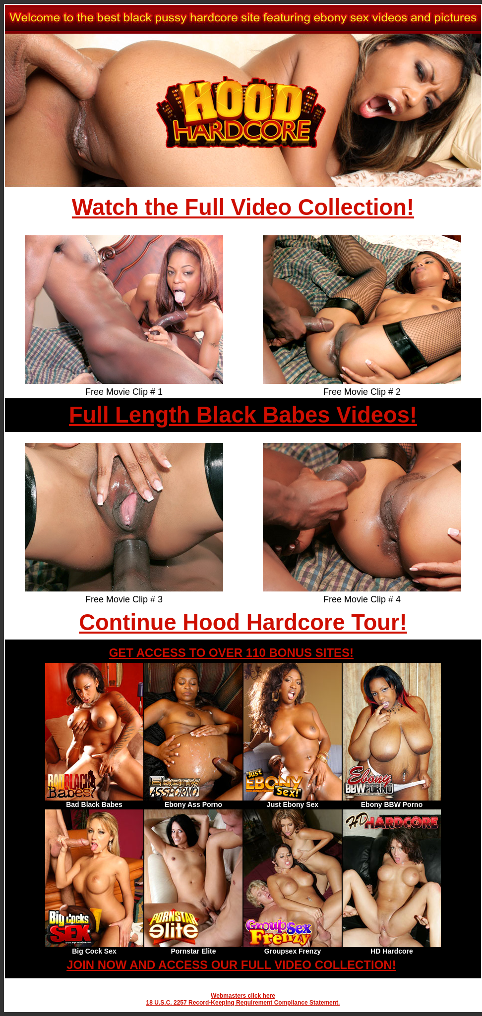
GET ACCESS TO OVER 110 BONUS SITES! (231, 652)
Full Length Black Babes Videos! (243, 415)
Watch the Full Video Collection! (243, 207)
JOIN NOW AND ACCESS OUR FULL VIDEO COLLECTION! (231, 964)
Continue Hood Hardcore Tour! (243, 622)
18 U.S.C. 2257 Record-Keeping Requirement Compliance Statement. (243, 1002)
